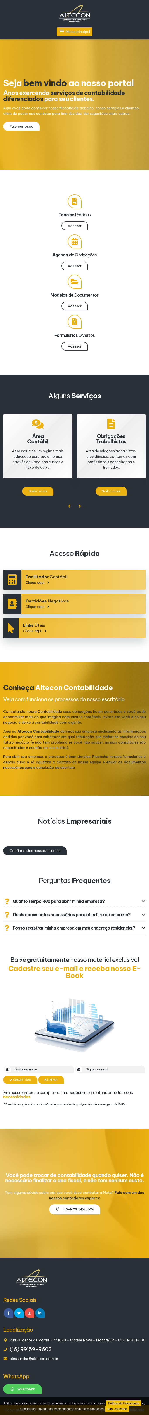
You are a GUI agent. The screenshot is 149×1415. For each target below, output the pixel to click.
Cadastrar (20, 1080)
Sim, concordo (117, 1409)
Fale (21, 126)
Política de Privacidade (123, 1403)
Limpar (51, 1080)
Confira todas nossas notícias (35, 851)
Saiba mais (38, 491)
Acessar (75, 226)
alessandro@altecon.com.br (34, 1358)
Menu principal (74, 31)
